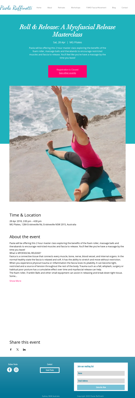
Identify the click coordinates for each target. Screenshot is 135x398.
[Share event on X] (17, 349)
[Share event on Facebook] (11, 349)
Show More (15, 280)
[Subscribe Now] (101, 387)
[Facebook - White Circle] (9, 369)
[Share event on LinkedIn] (24, 349)
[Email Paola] (50, 370)
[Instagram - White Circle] (16, 369)
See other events (67, 73)
